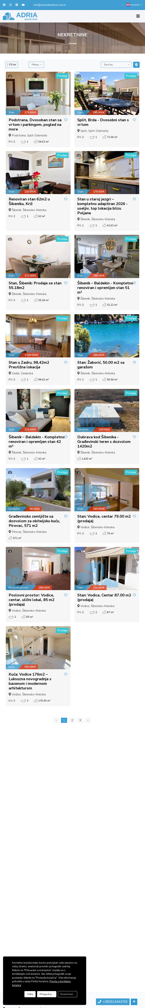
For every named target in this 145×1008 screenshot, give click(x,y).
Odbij (30, 994)
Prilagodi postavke (48, 994)
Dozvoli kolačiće (68, 994)
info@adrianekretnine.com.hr (50, 5)
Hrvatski (133, 5)
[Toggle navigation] (138, 16)
